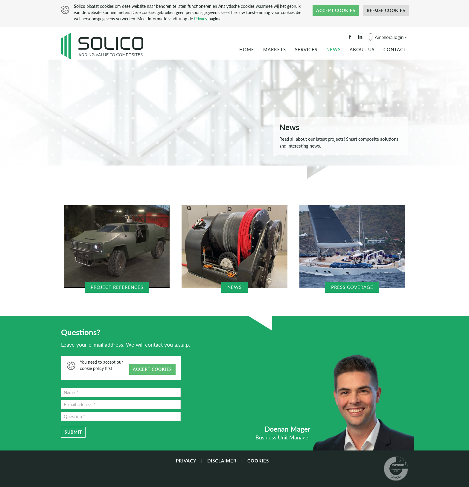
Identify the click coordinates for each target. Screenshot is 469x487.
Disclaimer (222, 460)
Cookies (258, 460)
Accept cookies (335, 10)
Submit (73, 432)
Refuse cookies (386, 10)
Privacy (200, 18)
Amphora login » (390, 37)
